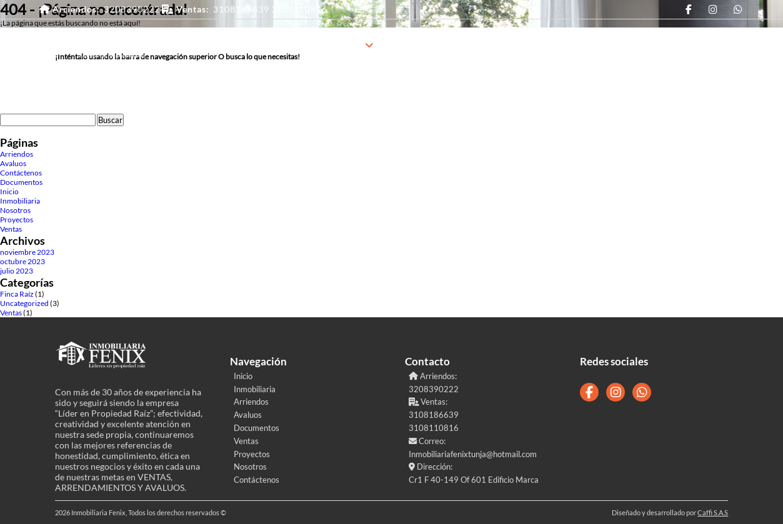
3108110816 (299, 9)
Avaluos (13, 163)
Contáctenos (545, 45)
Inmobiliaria (341, 45)
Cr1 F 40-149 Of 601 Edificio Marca (474, 480)
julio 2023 (16, 270)
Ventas (11, 229)
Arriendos (16, 154)
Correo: (427, 441)
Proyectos (415, 45)
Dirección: (430, 467)
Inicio (278, 45)
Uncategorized (24, 303)
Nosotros (478, 45)
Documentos (21, 182)
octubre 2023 (22, 261)
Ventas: (428, 402)
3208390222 (132, 9)
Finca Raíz (17, 294)
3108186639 (241, 9)
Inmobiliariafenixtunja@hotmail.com (473, 454)
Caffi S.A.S (712, 512)
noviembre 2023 (27, 252)
